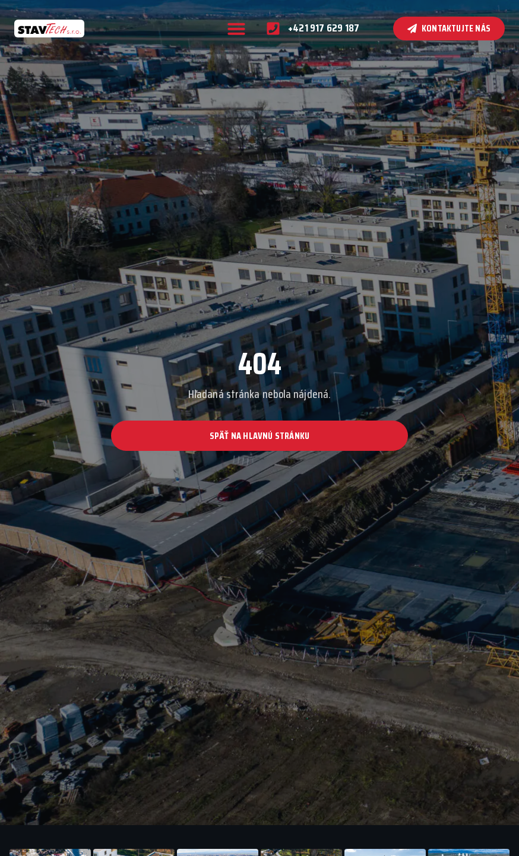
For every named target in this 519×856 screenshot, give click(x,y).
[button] (236, 28)
